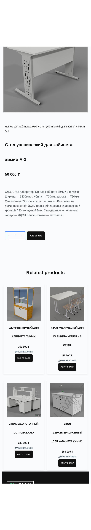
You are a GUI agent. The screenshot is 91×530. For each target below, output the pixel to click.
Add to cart (36, 235)
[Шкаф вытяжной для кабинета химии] (24, 304)
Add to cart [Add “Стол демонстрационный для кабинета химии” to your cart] (67, 463)
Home (8, 126)
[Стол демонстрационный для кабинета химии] (67, 400)
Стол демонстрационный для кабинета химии (67, 433)
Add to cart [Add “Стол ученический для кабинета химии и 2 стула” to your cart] (67, 367)
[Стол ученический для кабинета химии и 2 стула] (67, 304)
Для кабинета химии (25, 126)
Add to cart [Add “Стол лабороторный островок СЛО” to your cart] (23, 454)
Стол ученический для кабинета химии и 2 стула (67, 336)
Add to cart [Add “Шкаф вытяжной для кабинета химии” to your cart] (23, 358)
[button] (83, 9)
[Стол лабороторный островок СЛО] (24, 400)
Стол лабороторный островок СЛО (23, 428)
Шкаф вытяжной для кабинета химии (24, 332)
